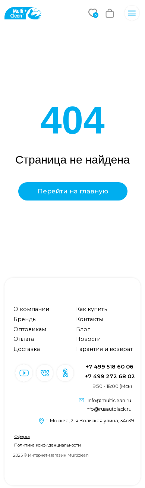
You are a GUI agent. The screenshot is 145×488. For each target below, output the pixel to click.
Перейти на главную (73, 191)
